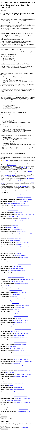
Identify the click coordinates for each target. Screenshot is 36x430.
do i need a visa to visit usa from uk (18, 268)
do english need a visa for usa (22, 287)
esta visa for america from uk (20, 223)
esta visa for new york (20, 307)
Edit (1, 417)
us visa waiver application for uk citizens (26, 214)
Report (6, 428)
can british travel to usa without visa (21, 313)
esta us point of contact (20, 404)
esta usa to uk (18, 318)
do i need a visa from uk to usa (16, 281)
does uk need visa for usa (13, 324)
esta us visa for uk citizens (26, 199)
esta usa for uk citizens (21, 231)
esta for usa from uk (12, 346)
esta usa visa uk (19, 244)
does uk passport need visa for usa (25, 352)
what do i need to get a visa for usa (17, 389)
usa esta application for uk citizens (19, 194)
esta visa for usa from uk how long (14, 400)
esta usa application (18, 387)
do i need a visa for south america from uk (21, 355)
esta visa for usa (15, 309)
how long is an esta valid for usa (14, 238)
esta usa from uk (18, 272)
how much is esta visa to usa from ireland (21, 402)
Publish (4, 417)
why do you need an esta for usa (21, 333)
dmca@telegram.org (24, 427)
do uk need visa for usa (18, 383)
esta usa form (14, 296)
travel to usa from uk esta (11, 285)
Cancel (2, 428)
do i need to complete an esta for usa (21, 205)
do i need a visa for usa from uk (23, 406)
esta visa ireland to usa (16, 363)
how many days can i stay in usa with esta (20, 246)
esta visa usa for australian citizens (21, 261)
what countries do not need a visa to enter (21, 381)
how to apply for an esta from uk (13, 259)
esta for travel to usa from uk (23, 236)
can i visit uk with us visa (15, 240)
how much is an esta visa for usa (13, 216)
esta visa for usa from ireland (20, 344)
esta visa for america (17, 212)
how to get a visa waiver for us (12, 227)
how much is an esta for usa (17, 326)
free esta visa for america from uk (21, 359)
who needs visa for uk (18, 207)
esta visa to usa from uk (19, 350)
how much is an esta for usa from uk (20, 298)
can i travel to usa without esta (24, 264)
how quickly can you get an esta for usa (24, 361)
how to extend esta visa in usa (16, 290)
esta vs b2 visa (15, 225)
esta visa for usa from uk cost (22, 201)
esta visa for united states (20, 255)
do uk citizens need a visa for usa (20, 396)
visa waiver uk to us (16, 294)
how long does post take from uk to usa (16, 277)
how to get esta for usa (23, 257)
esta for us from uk (15, 303)
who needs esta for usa (18, 266)
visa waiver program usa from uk (23, 398)
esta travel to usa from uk (20, 393)
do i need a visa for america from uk (24, 374)
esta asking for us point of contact (19, 220)
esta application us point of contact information (15, 203)
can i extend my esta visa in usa (18, 365)
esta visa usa (10, 385)
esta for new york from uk (17, 311)
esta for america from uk (24, 218)
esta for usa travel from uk (19, 335)
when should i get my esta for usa (24, 197)
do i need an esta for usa (13, 210)
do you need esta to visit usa (15, 300)
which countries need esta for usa (17, 229)
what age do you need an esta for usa (17, 348)
